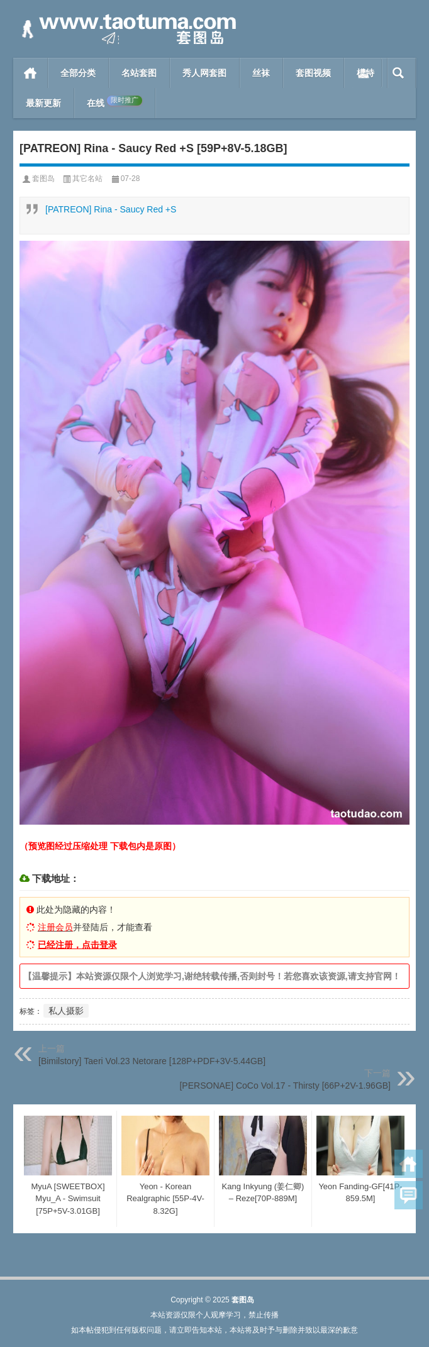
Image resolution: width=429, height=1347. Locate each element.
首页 (30, 73)
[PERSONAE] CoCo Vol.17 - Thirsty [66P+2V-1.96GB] (285, 1085)
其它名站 (87, 178)
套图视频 (313, 73)
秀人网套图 (204, 73)
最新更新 (43, 103)
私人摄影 (66, 1011)
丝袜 (261, 73)
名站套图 (139, 73)
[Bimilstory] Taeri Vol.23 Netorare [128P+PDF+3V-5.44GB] (151, 1061)
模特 (365, 73)
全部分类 (78, 73)
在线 (114, 102)
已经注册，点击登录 (77, 945)
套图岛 (43, 178)
